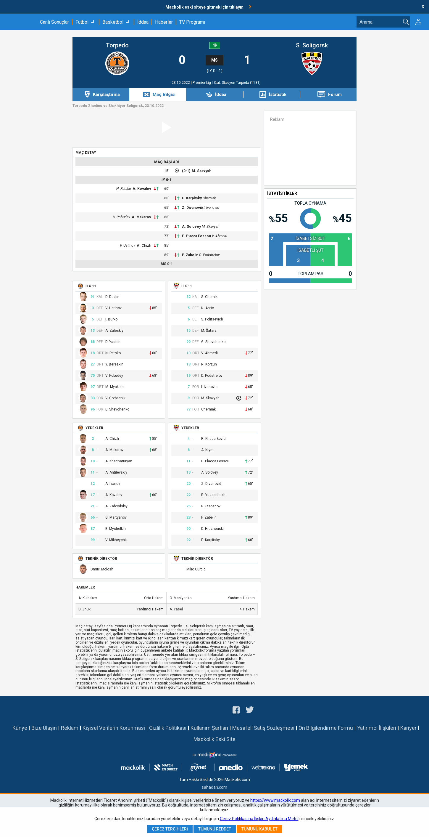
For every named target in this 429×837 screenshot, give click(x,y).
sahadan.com (214, 787)
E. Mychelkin (115, 529)
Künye (19, 728)
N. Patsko (123, 189)
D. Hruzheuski (212, 529)
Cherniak (209, 198)
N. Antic (207, 308)
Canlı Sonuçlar (54, 22)
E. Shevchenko (117, 409)
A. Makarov (141, 217)
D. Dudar (112, 297)
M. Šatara (209, 331)
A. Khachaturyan (118, 461)
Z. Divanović (192, 208)
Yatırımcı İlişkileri (376, 728)
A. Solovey (191, 227)
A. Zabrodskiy (116, 506)
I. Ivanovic (211, 208)
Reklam (69, 728)
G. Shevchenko (213, 342)
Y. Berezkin (114, 364)
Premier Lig (202, 83)
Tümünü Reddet (214, 829)
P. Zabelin (190, 255)
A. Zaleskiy (114, 331)
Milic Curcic (196, 569)
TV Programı (192, 22)
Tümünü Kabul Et (259, 829)
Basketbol (112, 22)
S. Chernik (209, 297)
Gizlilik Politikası (167, 728)
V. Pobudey (121, 217)
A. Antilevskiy (116, 472)
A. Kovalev (142, 189)
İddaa (143, 22)
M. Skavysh (201, 171)
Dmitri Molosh (102, 569)
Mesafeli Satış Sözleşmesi (263, 728)
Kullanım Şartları (209, 728)
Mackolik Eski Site (214, 739)
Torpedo (117, 45)
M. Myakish (114, 387)
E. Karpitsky (192, 198)
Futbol (81, 22)
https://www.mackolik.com (275, 800)
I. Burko (111, 319)
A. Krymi (207, 450)
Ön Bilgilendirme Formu (326, 728)
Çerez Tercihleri (170, 829)
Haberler (164, 22)
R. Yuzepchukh (213, 495)
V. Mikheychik (116, 540)
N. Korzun (209, 364)
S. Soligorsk (312, 45)
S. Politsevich (212, 319)
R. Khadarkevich (214, 439)
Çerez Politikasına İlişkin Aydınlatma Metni (259, 818)
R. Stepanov (210, 506)
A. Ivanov (112, 484)
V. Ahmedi (219, 236)
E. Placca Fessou (196, 236)
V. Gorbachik (115, 398)
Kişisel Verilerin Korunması (114, 728)
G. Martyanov (116, 517)
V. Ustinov (127, 245)
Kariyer (408, 728)
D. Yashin (112, 342)
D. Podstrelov (209, 255)
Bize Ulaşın (44, 728)
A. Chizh (144, 245)
